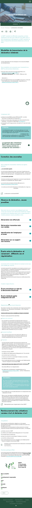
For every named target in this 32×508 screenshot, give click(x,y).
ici (20, 118)
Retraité (3, 484)
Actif (2, 480)
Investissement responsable (8, 477)
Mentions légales (10, 501)
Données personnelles (21, 501)
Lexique (27, 499)
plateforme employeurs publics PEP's (10, 72)
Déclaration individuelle (7, 74)
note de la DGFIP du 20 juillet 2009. (14, 456)
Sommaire (15, 24)
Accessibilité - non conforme (16, 503)
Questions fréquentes (8, 499)
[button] (16, 145)
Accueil (2, 27)
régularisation (26, 453)
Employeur (7, 27)
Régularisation (5, 305)
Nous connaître (5, 473)
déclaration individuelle (22, 364)
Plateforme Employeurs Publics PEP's (9, 184)
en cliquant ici (22, 121)
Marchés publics (19, 499)
